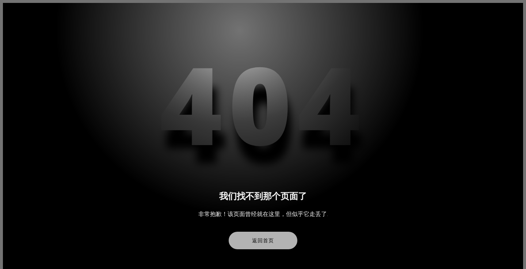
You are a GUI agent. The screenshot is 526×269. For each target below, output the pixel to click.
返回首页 (263, 240)
